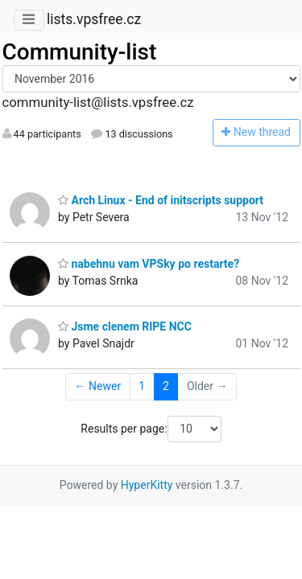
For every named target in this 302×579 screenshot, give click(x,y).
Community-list (79, 52)
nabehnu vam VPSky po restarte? (148, 263)
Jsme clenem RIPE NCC (125, 326)
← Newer (98, 386)
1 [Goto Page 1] (142, 386)
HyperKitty (147, 484)
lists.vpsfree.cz (94, 19)
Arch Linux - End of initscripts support (160, 200)
